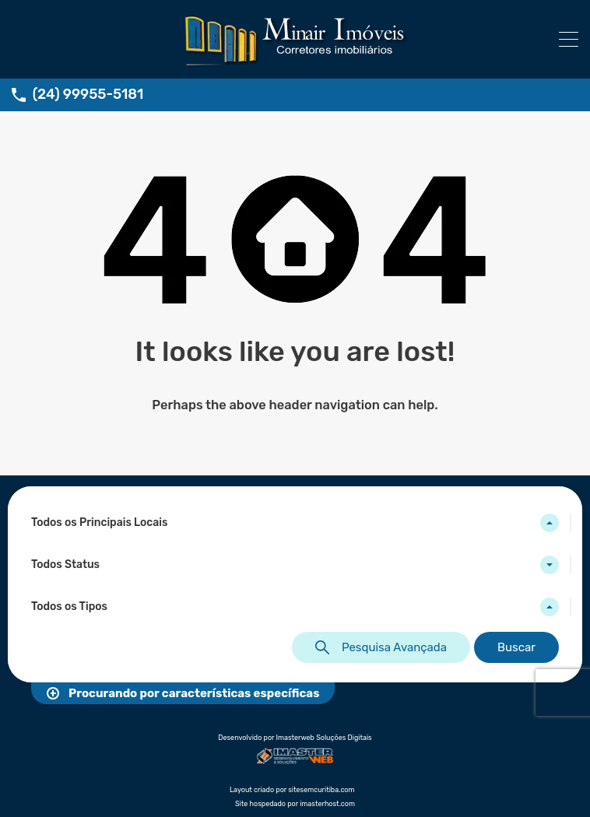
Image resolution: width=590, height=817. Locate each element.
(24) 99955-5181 (88, 94)
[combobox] (295, 523)
